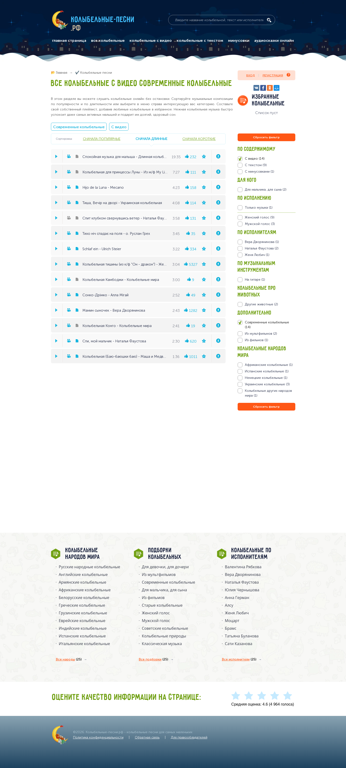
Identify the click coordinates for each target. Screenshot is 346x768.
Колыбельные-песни (103, 20)
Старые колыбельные (162, 605)
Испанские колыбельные (82, 636)
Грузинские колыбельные (83, 613)
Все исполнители (239, 659)
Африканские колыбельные (85, 590)
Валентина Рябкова (243, 566)
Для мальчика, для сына (164, 590)
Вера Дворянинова (243, 574)
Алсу (229, 605)
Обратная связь (147, 737)
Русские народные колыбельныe (89, 566)
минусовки (238, 40)
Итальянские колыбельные (84, 643)
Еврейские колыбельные (82, 620)
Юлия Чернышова (242, 590)
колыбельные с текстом (200, 40)
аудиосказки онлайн (274, 40)
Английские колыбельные (83, 574)
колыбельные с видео (151, 40)
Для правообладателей (189, 737)
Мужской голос (156, 620)
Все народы (69, 659)
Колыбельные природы (164, 636)
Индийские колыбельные (83, 628)
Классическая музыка (162, 643)
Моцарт (232, 620)
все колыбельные (108, 40)
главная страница (69, 40)
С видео (118, 127)
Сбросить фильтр (266, 137)
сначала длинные (151, 139)
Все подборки (153, 659)
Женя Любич (237, 613)
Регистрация (276, 75)
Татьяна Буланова (242, 636)
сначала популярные (101, 139)
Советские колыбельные (165, 628)
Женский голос (156, 613)
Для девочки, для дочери (165, 566)
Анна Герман (237, 597)
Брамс (230, 628)
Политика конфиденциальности (98, 737)
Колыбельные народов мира (82, 554)
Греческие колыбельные (82, 605)
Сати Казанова (238, 643)
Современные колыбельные (79, 127)
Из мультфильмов (159, 574)
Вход (250, 75)
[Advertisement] (266, 463)
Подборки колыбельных (165, 554)
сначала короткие (199, 139)
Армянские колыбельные (82, 582)
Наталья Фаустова (242, 582)
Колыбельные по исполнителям (251, 554)
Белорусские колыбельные (84, 597)
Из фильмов (153, 597)
